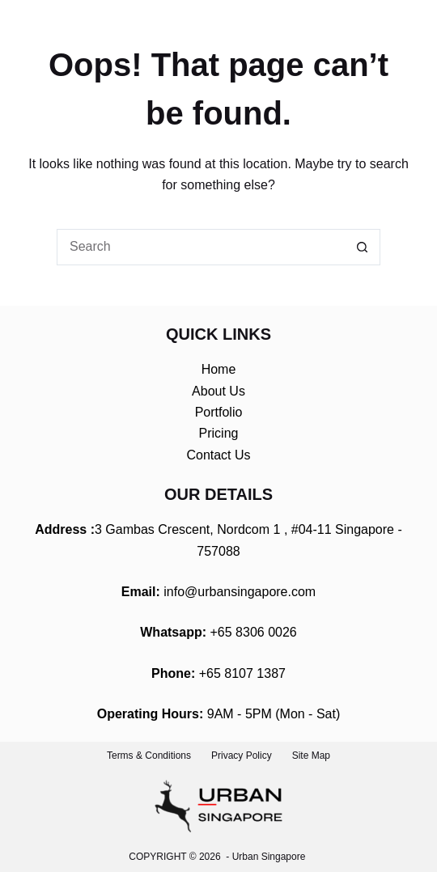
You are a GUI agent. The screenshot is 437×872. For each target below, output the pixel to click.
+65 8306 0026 (253, 632)
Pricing (219, 433)
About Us (218, 391)
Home (219, 369)
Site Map (311, 755)
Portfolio (219, 412)
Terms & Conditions (149, 755)
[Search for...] (200, 247)
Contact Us (218, 455)
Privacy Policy (241, 755)
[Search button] (362, 247)
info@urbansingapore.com (239, 592)
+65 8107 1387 (242, 673)
